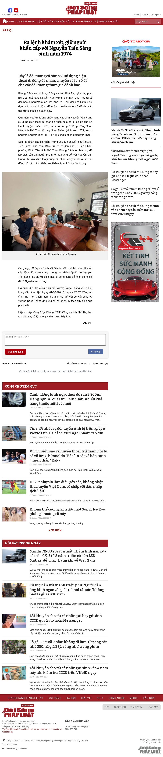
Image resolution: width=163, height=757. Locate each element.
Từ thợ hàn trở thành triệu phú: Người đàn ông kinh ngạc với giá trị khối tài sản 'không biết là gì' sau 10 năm (67, 589)
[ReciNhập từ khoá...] (148, 21)
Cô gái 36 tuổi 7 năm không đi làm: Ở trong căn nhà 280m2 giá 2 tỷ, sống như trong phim (69, 644)
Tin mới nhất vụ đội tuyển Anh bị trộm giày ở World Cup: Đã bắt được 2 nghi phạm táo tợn (67, 430)
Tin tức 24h (137, 707)
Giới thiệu (120, 707)
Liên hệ (136, 15)
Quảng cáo (156, 15)
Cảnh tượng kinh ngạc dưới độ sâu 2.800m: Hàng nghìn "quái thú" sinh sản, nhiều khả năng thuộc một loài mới (66, 399)
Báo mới (153, 707)
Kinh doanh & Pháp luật (25, 21)
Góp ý (145, 15)
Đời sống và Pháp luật (123, 82)
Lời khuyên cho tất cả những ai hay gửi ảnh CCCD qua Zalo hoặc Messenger (66, 618)
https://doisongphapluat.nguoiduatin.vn (18, 721)
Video (102, 21)
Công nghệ (90, 21)
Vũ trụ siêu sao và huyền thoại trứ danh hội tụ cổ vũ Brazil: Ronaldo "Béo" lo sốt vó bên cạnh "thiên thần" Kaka (68, 455)
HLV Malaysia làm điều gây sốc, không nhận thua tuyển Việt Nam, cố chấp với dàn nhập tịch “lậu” (67, 486)
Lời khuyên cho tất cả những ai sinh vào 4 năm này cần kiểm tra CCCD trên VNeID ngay (69, 670)
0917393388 (11, 744)
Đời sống (49, 21)
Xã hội (60, 21)
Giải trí (70, 21)
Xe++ (79, 21)
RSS (107, 707)
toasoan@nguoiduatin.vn (16, 748)
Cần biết (112, 21)
